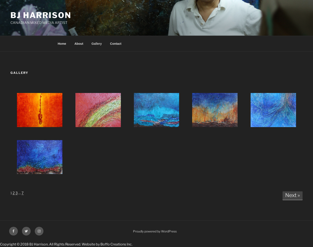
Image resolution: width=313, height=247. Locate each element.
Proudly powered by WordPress (155, 231)
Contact (115, 43)
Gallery (97, 43)
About (78, 43)
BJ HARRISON (40, 15)
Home (62, 43)
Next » (292, 195)
